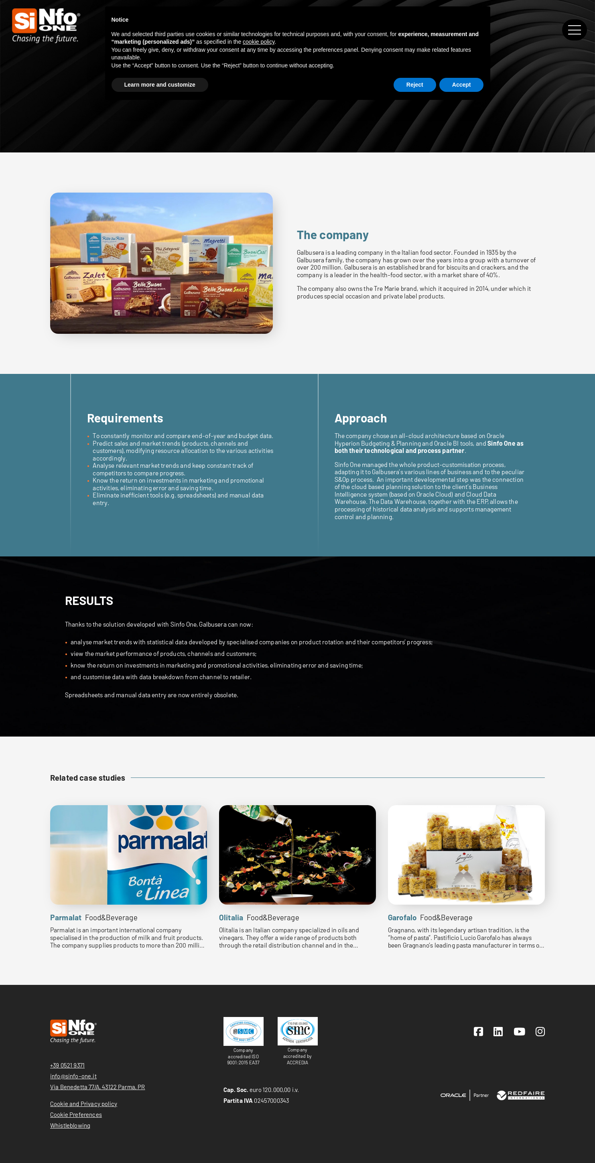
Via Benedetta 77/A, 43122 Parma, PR (97, 1086)
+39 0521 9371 (67, 1065)
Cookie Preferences (76, 1114)
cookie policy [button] (258, 42)
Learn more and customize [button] (159, 84)
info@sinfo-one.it (73, 1076)
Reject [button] (414, 84)
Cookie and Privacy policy (83, 1103)
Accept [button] (461, 84)
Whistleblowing (70, 1125)
